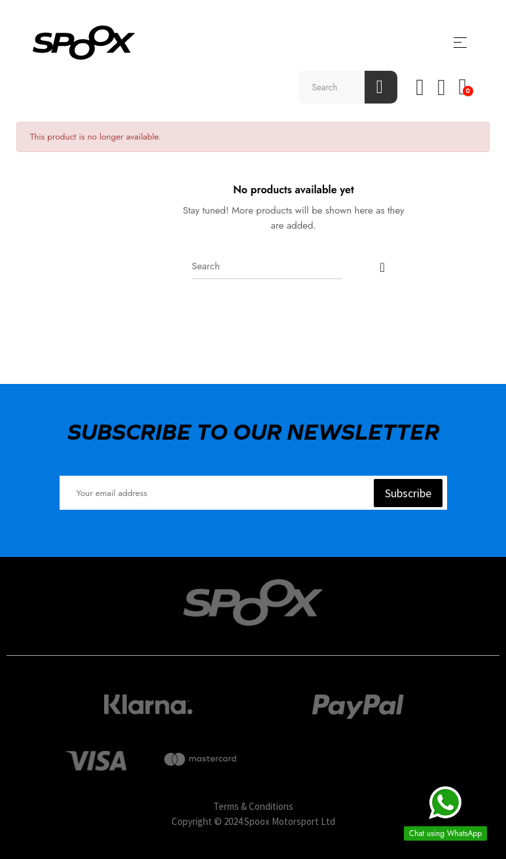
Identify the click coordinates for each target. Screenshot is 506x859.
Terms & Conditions (253, 806)
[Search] (267, 266)
